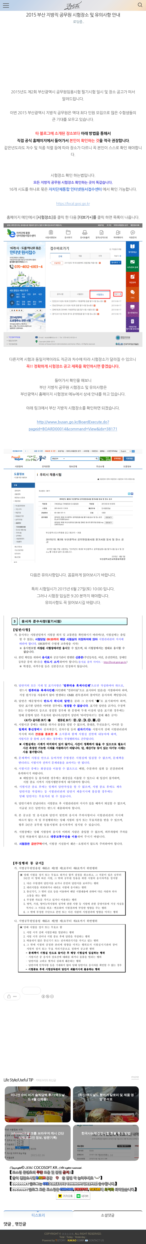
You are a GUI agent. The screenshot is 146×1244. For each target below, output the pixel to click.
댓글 (8, 1224)
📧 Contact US (94, 1240)
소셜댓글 (107, 1215)
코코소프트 (68, 1233)
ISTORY (60, 1240)
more (135, 1076)
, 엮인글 (19, 1224)
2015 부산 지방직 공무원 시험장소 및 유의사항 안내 (73, 15)
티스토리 (38, 1215)
